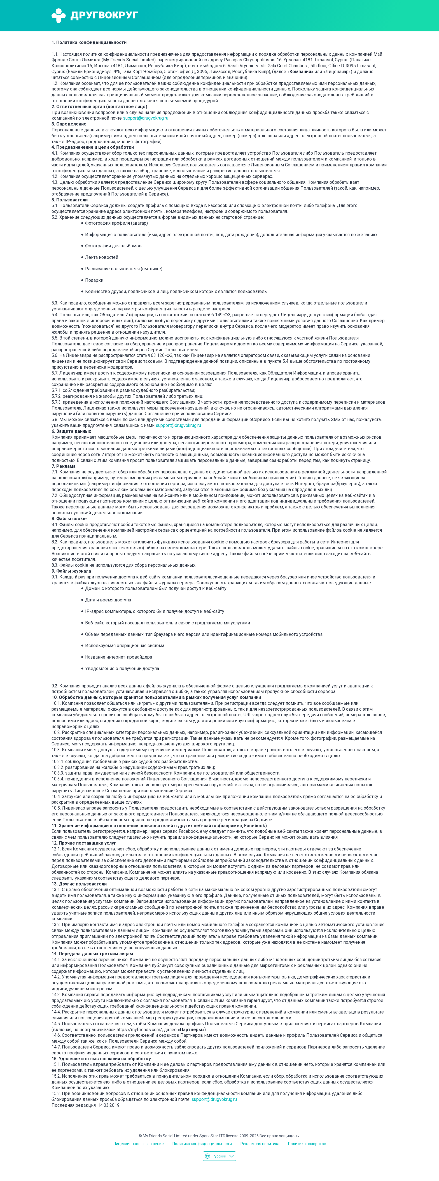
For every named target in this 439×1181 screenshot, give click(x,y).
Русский (219, 1156)
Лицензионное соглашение (138, 1144)
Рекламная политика (259, 1144)
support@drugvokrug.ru (145, 118)
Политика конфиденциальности (202, 1144)
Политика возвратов (307, 1144)
